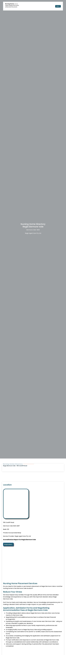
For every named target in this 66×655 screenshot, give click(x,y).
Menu (58, 6)
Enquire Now (8, 544)
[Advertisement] (33, 564)
